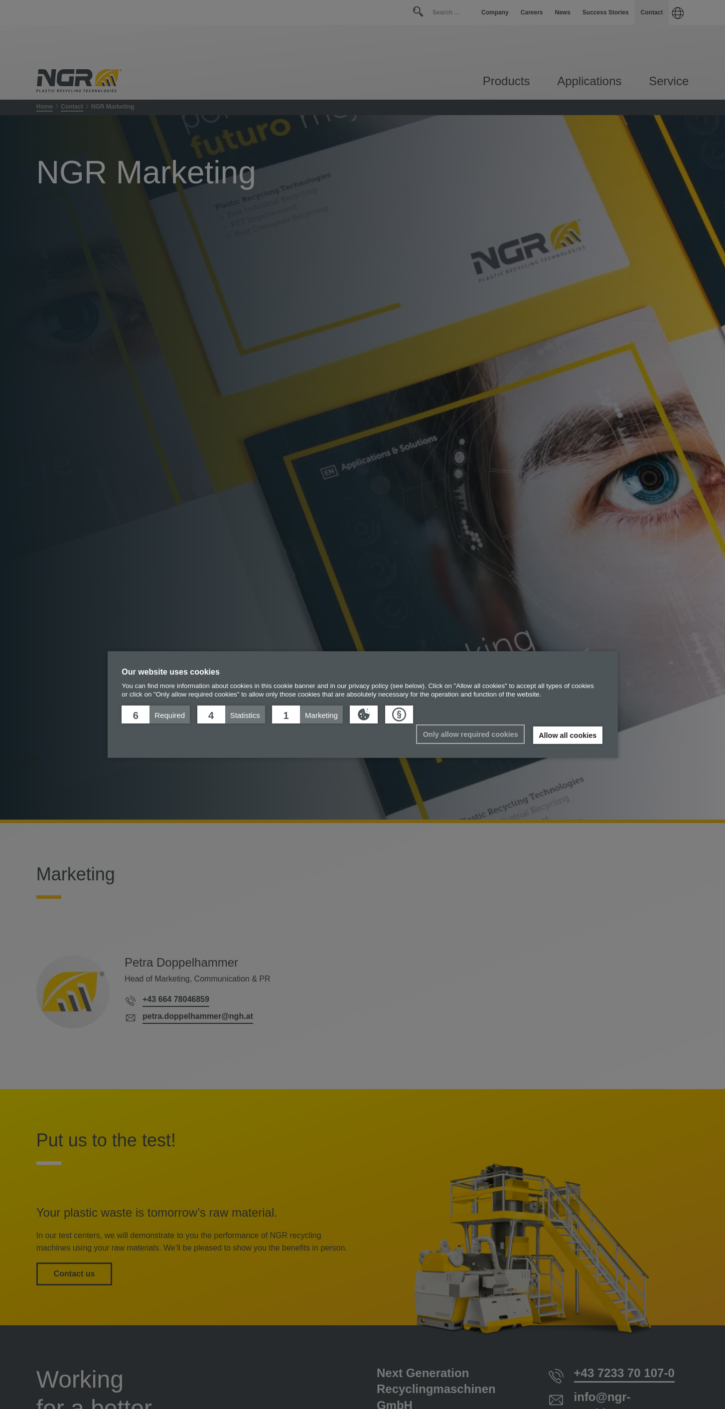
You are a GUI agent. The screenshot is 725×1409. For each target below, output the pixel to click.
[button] (156, 714)
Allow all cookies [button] (567, 735)
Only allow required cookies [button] (470, 734)
